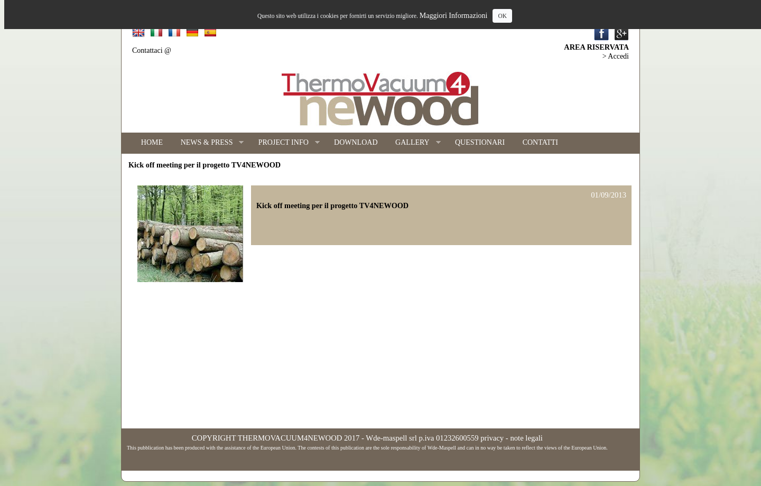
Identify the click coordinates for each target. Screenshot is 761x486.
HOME (152, 142)
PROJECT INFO (284, 142)
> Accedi (615, 56)
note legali (526, 438)
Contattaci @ (151, 50)
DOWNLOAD (355, 142)
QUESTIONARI (480, 142)
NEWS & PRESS (208, 142)
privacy (492, 438)
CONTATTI (540, 142)
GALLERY (413, 142)
